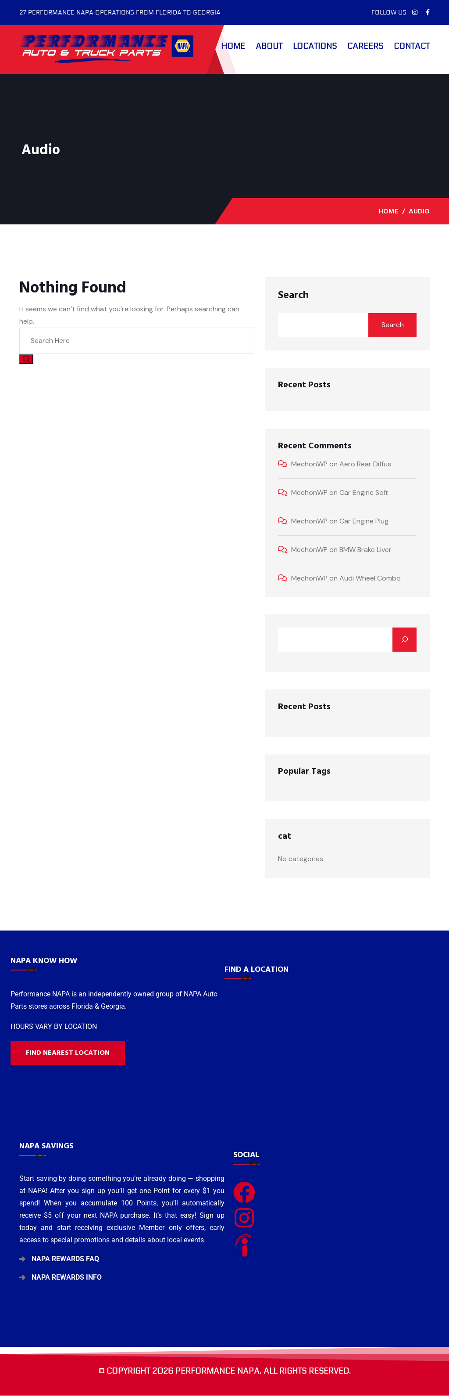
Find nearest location (68, 1052)
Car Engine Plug (363, 521)
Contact (412, 46)
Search (293, 295)
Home (233, 46)
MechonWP (309, 464)
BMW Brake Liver (365, 549)
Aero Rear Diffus (365, 464)
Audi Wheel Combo (370, 578)
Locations (315, 46)
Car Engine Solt (363, 492)
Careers (365, 46)
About (269, 46)
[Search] (404, 640)
